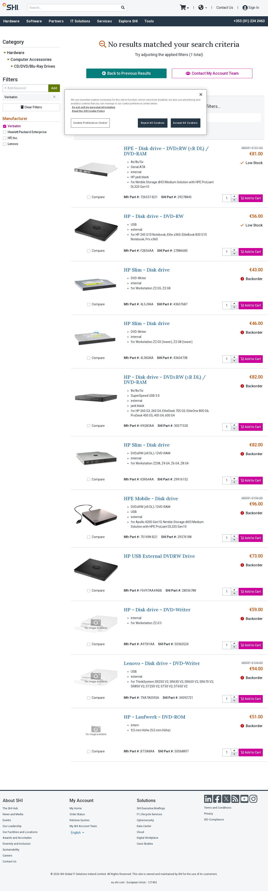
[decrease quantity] (234, 200)
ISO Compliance (214, 819)
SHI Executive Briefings (151, 808)
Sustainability (11, 849)
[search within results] (25, 88)
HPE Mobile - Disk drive (151, 499)
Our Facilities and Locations (20, 832)
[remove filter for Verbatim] (54, 97)
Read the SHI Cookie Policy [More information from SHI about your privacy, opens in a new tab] (88, 110)
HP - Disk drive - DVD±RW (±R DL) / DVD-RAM (165, 379)
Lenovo (13, 144)
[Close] (201, 94)
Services (104, 21)
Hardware (15, 52)
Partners (56, 21)
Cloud (140, 832)
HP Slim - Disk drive (147, 270)
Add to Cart (251, 198)
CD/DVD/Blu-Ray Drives (34, 66)
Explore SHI (128, 21)
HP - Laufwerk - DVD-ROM (154, 717)
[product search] (77, 7)
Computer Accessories (31, 59)
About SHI (13, 800)
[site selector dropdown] (202, 7)
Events (7, 820)
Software (34, 21)
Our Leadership (12, 826)
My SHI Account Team (83, 826)
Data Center (144, 826)
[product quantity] (226, 198)
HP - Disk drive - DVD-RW (153, 216)
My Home (76, 808)
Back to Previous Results (126, 73)
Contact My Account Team (212, 73)
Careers (7, 855)
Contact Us (224, 7)
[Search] (123, 7)
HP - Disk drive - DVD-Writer (157, 610)
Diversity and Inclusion (17, 843)
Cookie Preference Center (90, 122)
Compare (98, 197)
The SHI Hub (10, 808)
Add (54, 88)
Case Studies (145, 843)
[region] (135, 112)
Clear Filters (31, 107)
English (76, 832)
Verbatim (14, 126)
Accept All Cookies (185, 122)
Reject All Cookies (153, 122)
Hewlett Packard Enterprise (27, 132)
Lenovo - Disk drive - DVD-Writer (162, 663)
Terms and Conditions (217, 807)
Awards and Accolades (17, 837)
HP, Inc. (13, 138)
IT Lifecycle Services (149, 814)
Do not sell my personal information (93, 107)
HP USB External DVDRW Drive (159, 556)
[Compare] (88, 197)
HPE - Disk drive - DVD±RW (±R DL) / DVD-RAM (166, 150)
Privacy (208, 813)
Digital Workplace (147, 837)
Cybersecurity (145, 820)
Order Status (77, 814)
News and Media (13, 814)
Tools (149, 21)
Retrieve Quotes (80, 820)
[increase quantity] (234, 196)
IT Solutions (80, 21)
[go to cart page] (184, 7)
